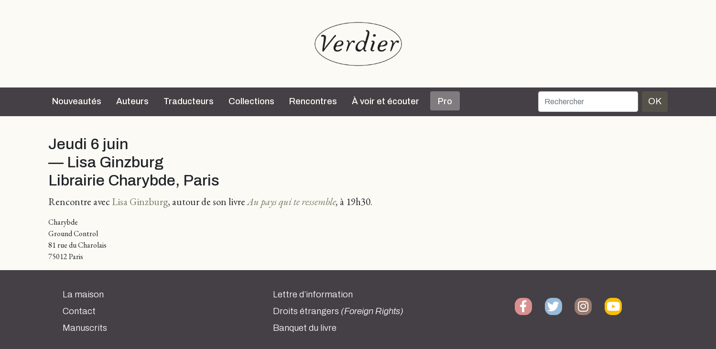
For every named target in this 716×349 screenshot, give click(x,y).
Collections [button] (251, 101)
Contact (79, 311)
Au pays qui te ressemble (291, 201)
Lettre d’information (313, 294)
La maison (83, 294)
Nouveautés (76, 101)
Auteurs (132, 101)
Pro (445, 101)
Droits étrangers (338, 311)
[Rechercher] (588, 101)
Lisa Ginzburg (140, 201)
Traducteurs (188, 101)
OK (655, 101)
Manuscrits (85, 328)
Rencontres (313, 101)
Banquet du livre (304, 328)
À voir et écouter (385, 101)
